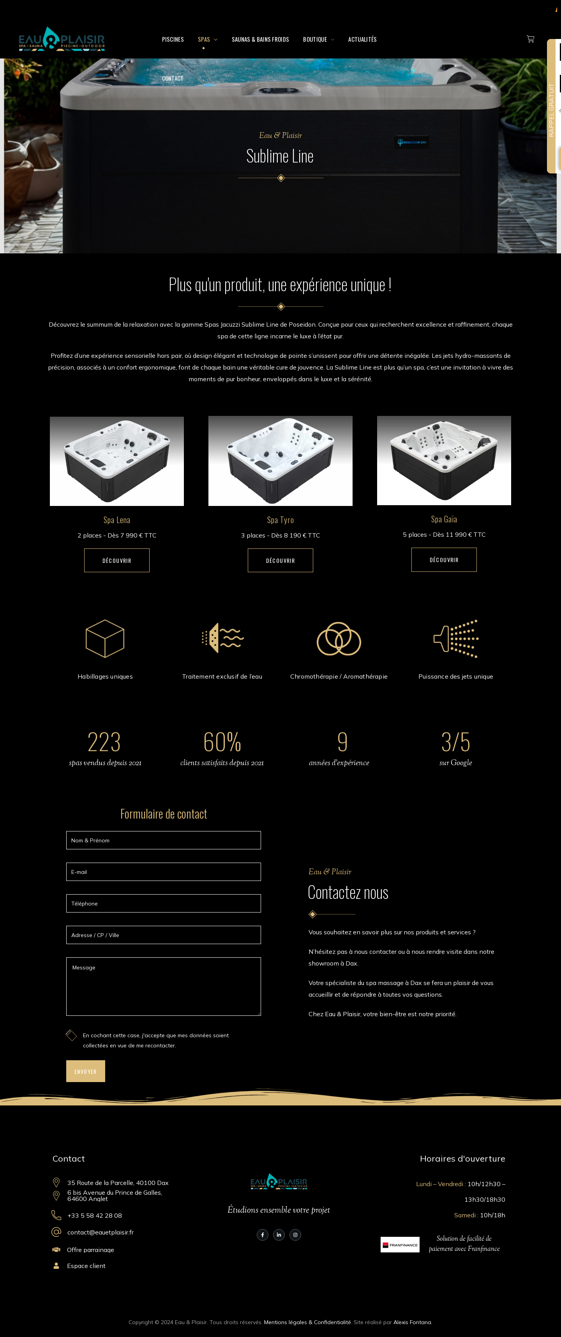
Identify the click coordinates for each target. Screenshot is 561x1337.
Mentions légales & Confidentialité (307, 1322)
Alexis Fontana (412, 1322)
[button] (117, 560)
